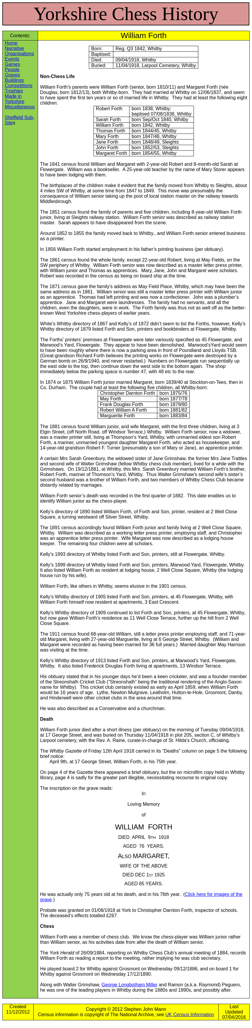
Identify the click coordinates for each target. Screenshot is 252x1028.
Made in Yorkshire (14, 99)
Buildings (14, 80)
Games (12, 64)
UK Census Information (189, 1014)
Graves (12, 74)
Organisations (19, 53)
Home (11, 43)
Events (12, 58)
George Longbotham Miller (129, 984)
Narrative (14, 48)
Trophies (14, 90)
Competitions (18, 85)
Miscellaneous (20, 106)
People (12, 69)
